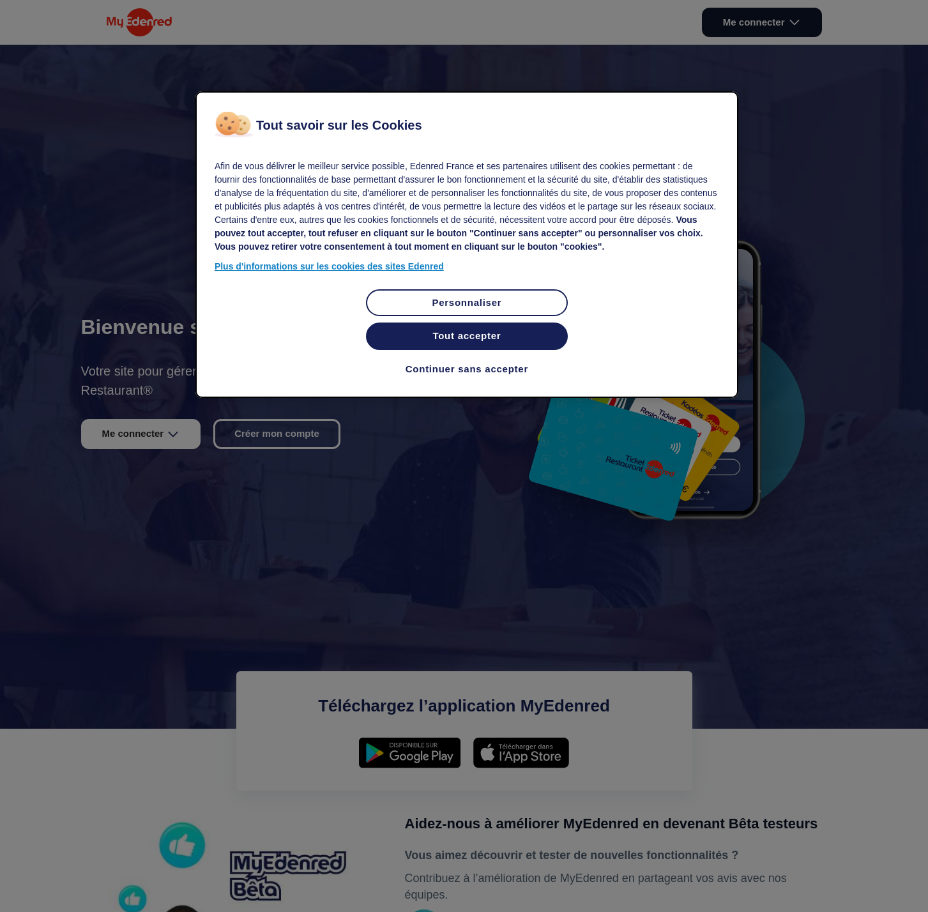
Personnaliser (466, 302)
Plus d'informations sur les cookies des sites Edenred (329, 266)
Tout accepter (466, 335)
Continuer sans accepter (467, 368)
